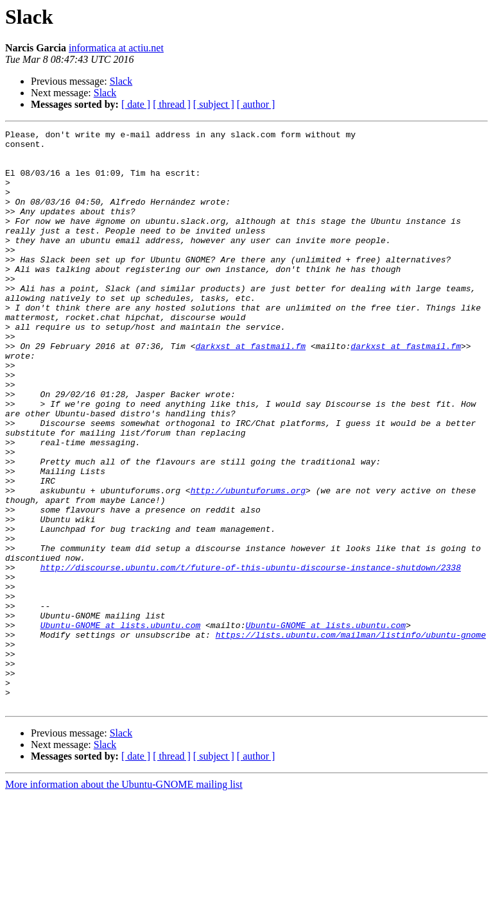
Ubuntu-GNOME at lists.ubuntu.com (120, 725)
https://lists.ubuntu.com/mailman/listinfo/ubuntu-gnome (351, 736)
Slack (121, 81)
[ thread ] (172, 104)
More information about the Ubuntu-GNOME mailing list (124, 899)
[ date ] (135, 104)
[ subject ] (213, 104)
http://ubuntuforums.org (248, 563)
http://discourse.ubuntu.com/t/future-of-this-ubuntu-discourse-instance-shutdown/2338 (250, 655)
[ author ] (256, 104)
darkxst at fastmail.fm (250, 390)
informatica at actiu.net (116, 47)
